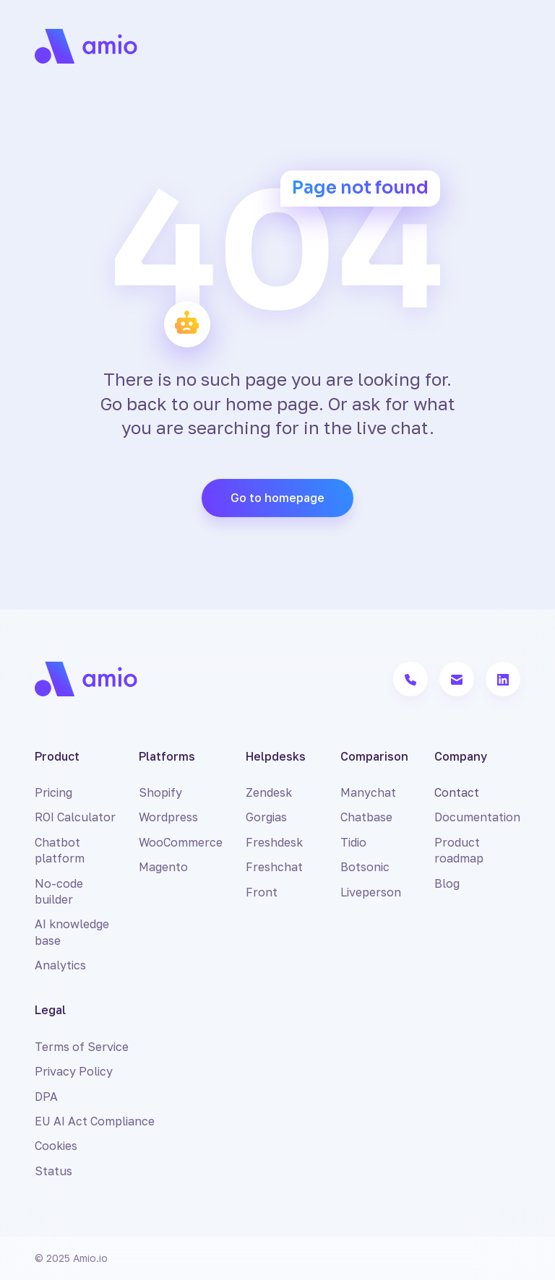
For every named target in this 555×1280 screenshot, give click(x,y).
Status (53, 1171)
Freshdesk (274, 842)
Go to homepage (277, 497)
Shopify (160, 792)
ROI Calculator (75, 817)
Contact (456, 792)
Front (262, 892)
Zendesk (269, 792)
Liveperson (370, 892)
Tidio (353, 842)
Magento (163, 867)
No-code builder (59, 891)
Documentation (477, 817)
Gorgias (266, 817)
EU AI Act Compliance (95, 1121)
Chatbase (366, 817)
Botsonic (365, 867)
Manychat (368, 792)
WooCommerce (181, 842)
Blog (447, 883)
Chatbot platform (60, 850)
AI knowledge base (72, 932)
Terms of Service (82, 1046)
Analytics (60, 965)
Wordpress (168, 817)
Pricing (53, 792)
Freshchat (274, 867)
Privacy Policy (74, 1071)
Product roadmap (458, 850)
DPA (46, 1096)
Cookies (56, 1145)
